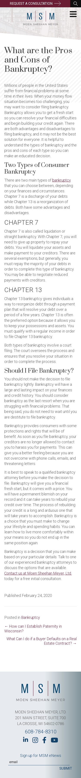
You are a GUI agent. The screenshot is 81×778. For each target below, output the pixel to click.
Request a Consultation (35, 3)
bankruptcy (61, 180)
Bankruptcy (30, 617)
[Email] (39, 762)
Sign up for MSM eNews (40, 755)
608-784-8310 (40, 732)
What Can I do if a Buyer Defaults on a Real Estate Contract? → (41, 641)
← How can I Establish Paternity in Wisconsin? (33, 628)
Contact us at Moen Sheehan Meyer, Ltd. (38, 573)
